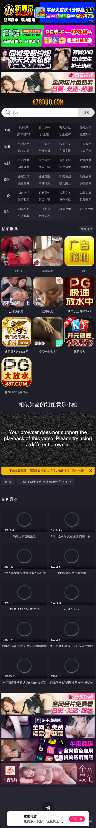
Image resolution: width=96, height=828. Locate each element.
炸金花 (44, 134)
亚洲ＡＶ (23, 144)
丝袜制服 (44, 151)
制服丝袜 (23, 167)
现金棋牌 (65, 134)
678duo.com (48, 102)
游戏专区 (85, 127)
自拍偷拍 (44, 144)
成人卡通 (65, 160)
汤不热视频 (86, 209)
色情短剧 (44, 216)
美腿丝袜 (23, 183)
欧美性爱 (85, 160)
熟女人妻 (23, 151)
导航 (6, 211)
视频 (6, 146)
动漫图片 (85, 176)
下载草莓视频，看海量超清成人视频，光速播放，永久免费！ (50, 470)
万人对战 (65, 127)
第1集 (8, 482)
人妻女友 (65, 192)
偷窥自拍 (23, 176)
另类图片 (85, 183)
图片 (6, 179)
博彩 (6, 130)
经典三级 (44, 167)
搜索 (86, 112)
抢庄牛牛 (85, 134)
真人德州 (44, 127)
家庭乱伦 (44, 192)
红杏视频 (23, 216)
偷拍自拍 (44, 160)
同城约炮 (23, 209)
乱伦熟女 (65, 167)
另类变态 (85, 167)
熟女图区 (65, 183)
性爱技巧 (85, 199)
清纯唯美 (44, 183)
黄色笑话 (65, 199)
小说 (6, 195)
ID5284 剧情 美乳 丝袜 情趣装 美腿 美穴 (45, 482)
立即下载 (76, 819)
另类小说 (44, 199)
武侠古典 (85, 192)
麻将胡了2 (23, 134)
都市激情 (23, 192)
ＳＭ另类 (85, 151)
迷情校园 (23, 199)
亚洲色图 (44, 176)
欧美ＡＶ (65, 144)
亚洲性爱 (23, 160)
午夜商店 (44, 209)
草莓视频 (65, 209)
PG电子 (24, 127)
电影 (6, 163)
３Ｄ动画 (85, 144)
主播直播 (65, 151)
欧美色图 (65, 176)
